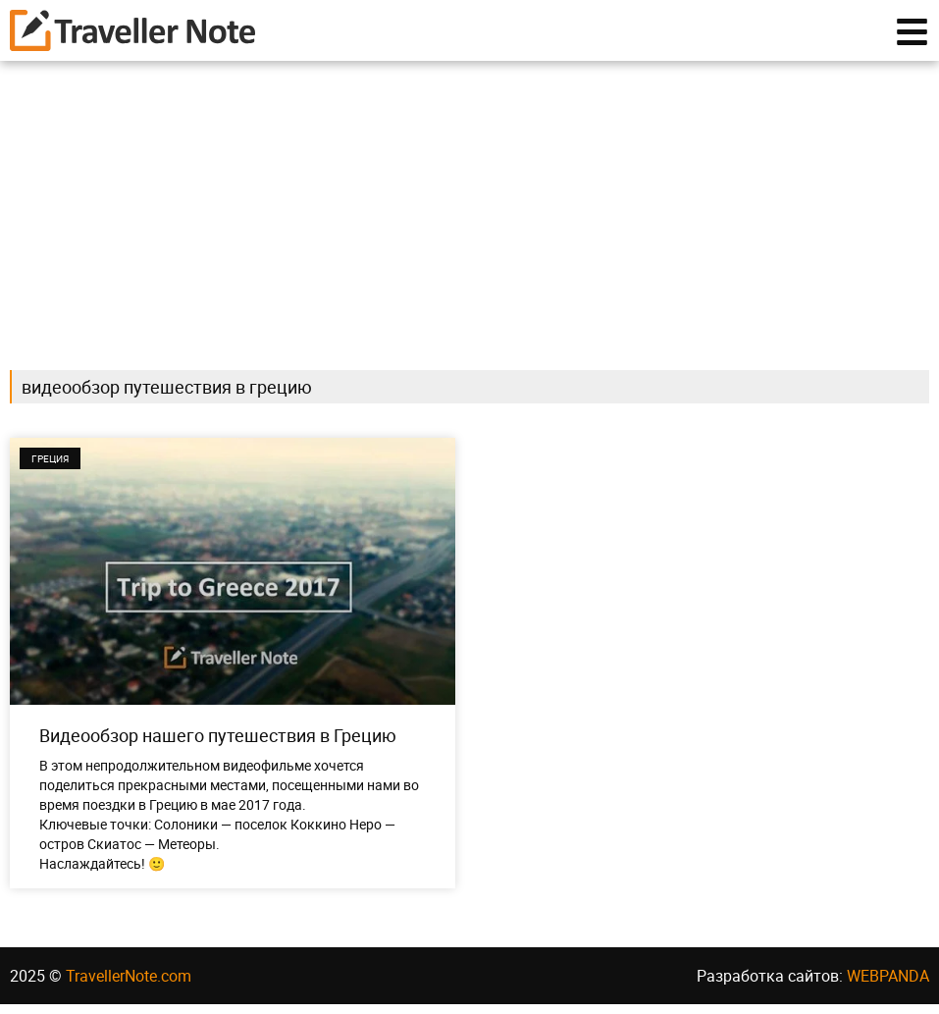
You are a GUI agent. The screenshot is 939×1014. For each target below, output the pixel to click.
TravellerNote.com (128, 985)
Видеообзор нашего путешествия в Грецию (217, 745)
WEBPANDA (888, 985)
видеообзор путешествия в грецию (167, 396)
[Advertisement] (469, 208)
